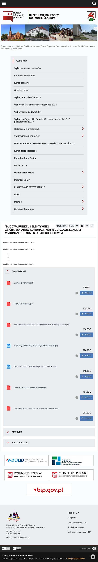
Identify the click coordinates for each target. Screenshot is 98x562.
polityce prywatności (76, 559)
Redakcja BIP (73, 513)
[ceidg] (71, 460)
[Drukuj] (92, 225)
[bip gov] (49, 489)
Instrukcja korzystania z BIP (79, 532)
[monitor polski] (71, 474)
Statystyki (72, 518)
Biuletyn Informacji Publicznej (14, 17)
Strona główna (7, 46)
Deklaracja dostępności (77, 522)
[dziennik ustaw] (26, 474)
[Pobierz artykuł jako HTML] (87, 225)
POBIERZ (86, 293)
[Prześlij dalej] (77, 225)
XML (71, 226)
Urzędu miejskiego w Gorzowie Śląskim (44, 16)
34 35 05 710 (15, 531)
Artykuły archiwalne (76, 527)
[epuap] (27, 460)
